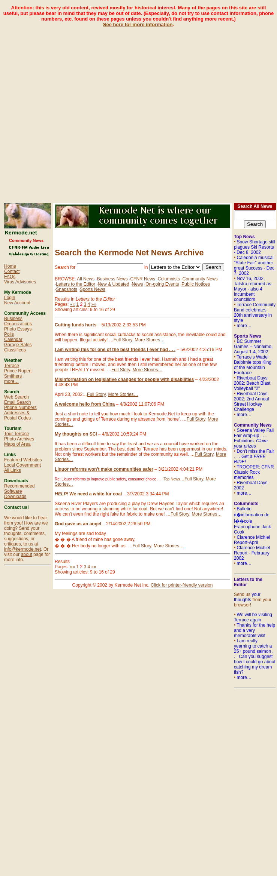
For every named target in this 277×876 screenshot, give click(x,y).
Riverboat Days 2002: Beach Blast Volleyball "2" (252, 383)
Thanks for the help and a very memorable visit (254, 630)
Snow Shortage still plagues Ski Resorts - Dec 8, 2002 (254, 247)
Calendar (13, 339)
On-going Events (162, 284)
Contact (11, 271)
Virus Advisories (20, 282)
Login (9, 297)
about (26, 554)
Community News (200, 279)
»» (93, 304)
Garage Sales (17, 344)
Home (10, 266)
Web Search (16, 397)
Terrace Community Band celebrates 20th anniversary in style (255, 312)
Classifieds (15, 350)
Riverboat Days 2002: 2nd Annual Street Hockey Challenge (251, 401)
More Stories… (150, 339)
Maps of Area (17, 444)
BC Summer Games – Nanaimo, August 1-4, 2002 (253, 346)
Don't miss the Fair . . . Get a (254, 456)
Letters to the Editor (75, 284)
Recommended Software (19, 488)
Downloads (15, 496)
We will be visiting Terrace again (253, 617)
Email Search (17, 402)
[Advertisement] (85, 112)
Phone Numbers (20, 407)
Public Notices (195, 284)
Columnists (169, 279)
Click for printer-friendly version (182, 585)
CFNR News (142, 279)
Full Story (123, 339)
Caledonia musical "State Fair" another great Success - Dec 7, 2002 (254, 265)
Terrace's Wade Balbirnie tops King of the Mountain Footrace (252, 364)
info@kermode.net (22, 549)
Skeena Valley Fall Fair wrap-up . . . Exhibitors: (254, 438)
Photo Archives (19, 439)
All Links (12, 470)
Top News (171, 479)
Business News (112, 279)
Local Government (22, 465)
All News (85, 279)
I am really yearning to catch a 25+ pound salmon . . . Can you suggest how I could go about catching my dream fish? (255, 656)
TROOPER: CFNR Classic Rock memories (254, 472)
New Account (17, 302)
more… (11, 381)
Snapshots (66, 289)
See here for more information (138, 24)
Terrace (11, 365)
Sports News (92, 289)
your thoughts (247, 597)
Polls (9, 334)
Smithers (13, 376)
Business (13, 318)
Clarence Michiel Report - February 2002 (252, 553)
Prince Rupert (17, 371)
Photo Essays (17, 329)
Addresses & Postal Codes (17, 415)
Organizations (18, 323)
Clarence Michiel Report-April (252, 540)
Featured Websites (23, 459)
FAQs (9, 276)
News (137, 284)
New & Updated (113, 284)
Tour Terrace (16, 433)
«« (72, 304)
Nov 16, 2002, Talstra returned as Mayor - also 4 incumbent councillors (252, 289)
